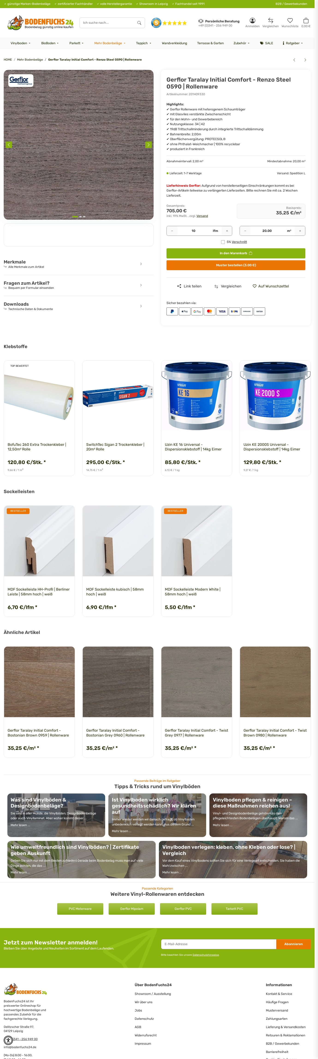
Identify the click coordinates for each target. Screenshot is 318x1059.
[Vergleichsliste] (270, 23)
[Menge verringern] (172, 231)
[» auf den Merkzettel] (273, 286)
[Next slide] (148, 145)
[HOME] (40, 22)
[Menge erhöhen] (227, 231)
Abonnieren (293, 944)
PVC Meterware (80, 909)
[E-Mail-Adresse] (218, 944)
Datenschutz (144, 1019)
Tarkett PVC (234, 909)
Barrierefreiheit (277, 1052)
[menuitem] (21, 43)
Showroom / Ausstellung (153, 994)
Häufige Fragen (277, 1002)
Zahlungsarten (276, 1019)
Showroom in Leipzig (153, 4)
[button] (252, 23)
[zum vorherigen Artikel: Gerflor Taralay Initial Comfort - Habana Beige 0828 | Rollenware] (294, 60)
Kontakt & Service (279, 994)
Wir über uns (143, 1002)
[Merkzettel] (290, 23)
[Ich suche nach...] (107, 23)
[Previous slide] (9, 145)
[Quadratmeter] (267, 231)
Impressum (143, 1044)
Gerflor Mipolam (131, 909)
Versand (202, 216)
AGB (138, 1027)
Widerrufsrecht (146, 1035)
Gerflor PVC (183, 909)
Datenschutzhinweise (206, 954)
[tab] (75, 216)
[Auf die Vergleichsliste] (228, 286)
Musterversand (277, 1010)
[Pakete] (193, 231)
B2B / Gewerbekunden (291, 4)
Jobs (138, 1010)
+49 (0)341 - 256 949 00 (21, 1039)
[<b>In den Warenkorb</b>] (7, 67)
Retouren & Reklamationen (285, 1035)
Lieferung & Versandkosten (286, 1027)
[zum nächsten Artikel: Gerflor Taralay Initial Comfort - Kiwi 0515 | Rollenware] (305, 60)
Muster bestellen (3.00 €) (236, 265)
